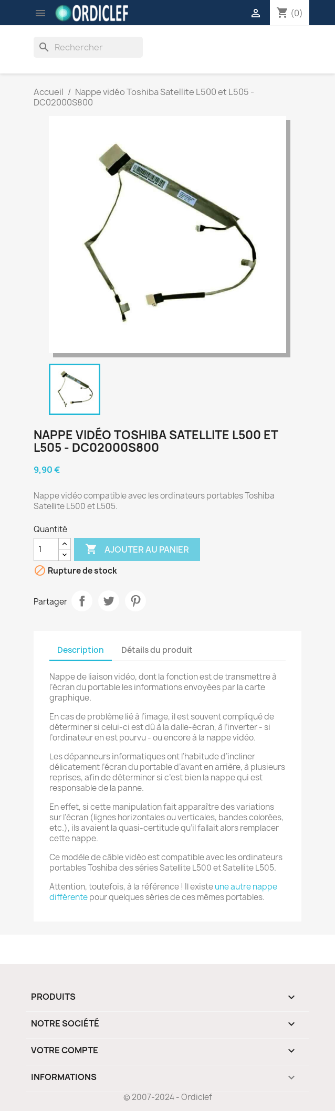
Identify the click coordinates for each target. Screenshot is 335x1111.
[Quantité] (46, 549)
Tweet (108, 600)
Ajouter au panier (137, 549)
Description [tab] (80, 649)
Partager (81, 600)
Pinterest (135, 600)
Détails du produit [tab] (157, 649)
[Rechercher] (88, 47)
